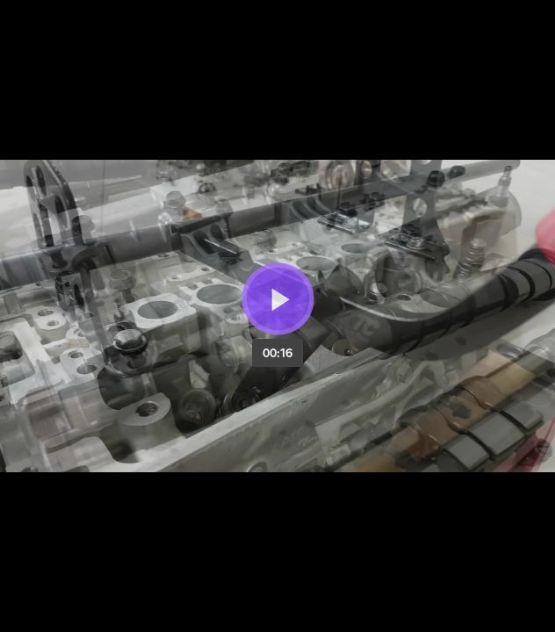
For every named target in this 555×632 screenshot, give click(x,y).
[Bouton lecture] (277, 298)
